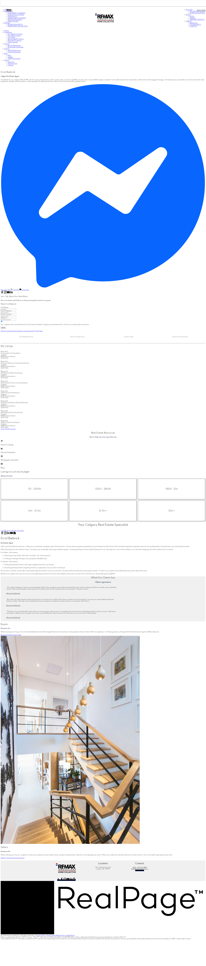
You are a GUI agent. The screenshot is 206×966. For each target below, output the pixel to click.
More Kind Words (13, 593)
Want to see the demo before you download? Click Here (22, 331)
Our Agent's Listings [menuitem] (16, 13)
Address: (4, 318)
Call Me (16, 290)
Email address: (6, 311)
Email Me (25, 290)
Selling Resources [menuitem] (14, 50)
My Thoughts (19, 531)
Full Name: (5, 307)
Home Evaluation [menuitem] (14, 52)
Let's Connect (139, 870)
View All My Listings (8, 429)
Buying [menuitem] (7, 23)
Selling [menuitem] (6, 49)
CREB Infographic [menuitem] (14, 58)
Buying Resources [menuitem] (15, 24)
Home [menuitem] (6, 30)
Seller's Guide (6, 858)
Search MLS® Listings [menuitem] (17, 18)
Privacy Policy (41, 935)
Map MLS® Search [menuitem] (15, 19)
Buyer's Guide (6, 635)
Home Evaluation (18, 858)
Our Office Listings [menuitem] (16, 15)
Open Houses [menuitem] (13, 21)
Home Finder (16, 635)
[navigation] (103, 48)
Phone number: (6, 314)
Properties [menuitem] (8, 32)
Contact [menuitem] (193, 26)
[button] (15, 290)
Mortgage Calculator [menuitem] (17, 26)
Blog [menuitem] (188, 15)
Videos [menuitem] (192, 18)
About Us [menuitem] (193, 23)
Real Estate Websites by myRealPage (61, 935)
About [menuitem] (188, 21)
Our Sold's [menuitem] (12, 16)
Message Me (5, 290)
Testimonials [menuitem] (195, 24)
